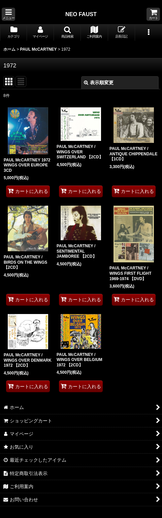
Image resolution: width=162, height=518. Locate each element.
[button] (8, 14)
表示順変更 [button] (99, 82)
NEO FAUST (81, 14)
